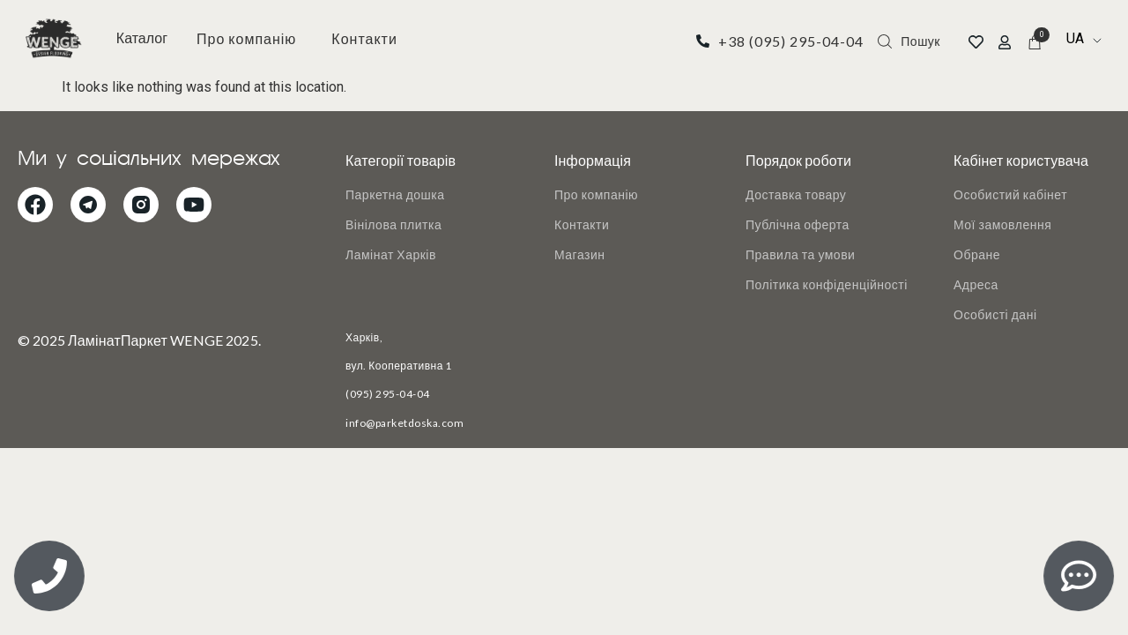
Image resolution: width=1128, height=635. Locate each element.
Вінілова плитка (393, 224)
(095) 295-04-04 (387, 393)
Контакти (364, 38)
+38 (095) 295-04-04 (791, 41)
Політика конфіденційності (827, 284)
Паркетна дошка (395, 194)
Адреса (976, 284)
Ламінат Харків (390, 254)
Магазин (579, 254)
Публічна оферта (798, 224)
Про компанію (246, 38)
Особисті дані (995, 314)
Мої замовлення (1002, 224)
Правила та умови (800, 254)
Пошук (920, 41)
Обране (977, 254)
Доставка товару (796, 194)
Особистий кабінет (1010, 194)
